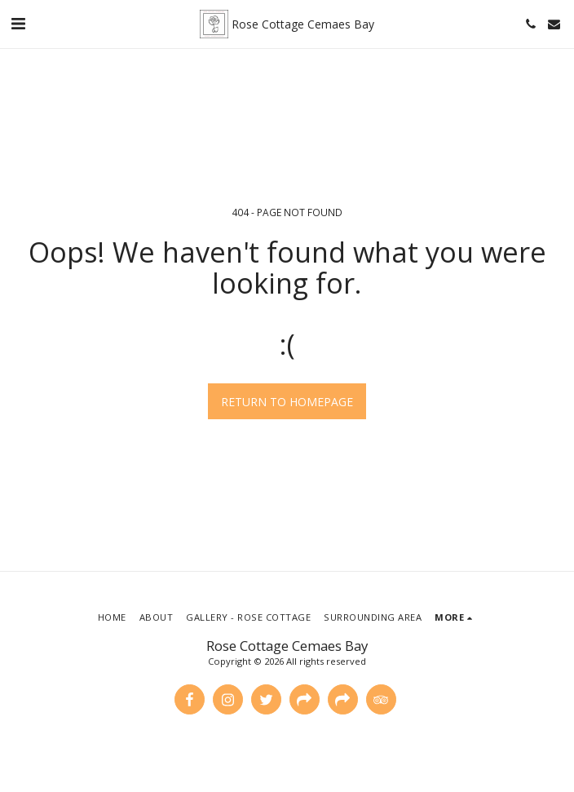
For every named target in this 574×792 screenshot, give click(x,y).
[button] (18, 23)
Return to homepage (287, 401)
